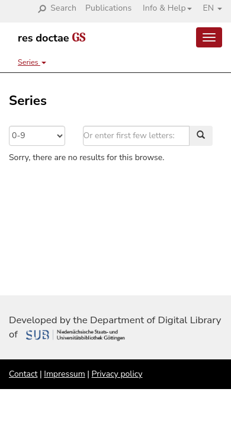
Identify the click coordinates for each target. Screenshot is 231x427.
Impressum (64, 374)
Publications (108, 8)
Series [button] (32, 62)
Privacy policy (117, 374)
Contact (23, 374)
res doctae (51, 38)
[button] (163, 8)
